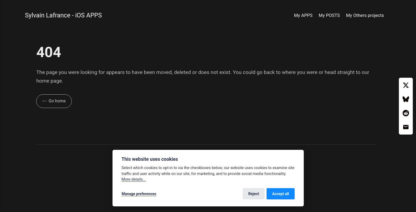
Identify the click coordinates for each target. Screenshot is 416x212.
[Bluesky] (405, 99)
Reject (253, 194)
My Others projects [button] (365, 15)
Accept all (280, 194)
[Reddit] (405, 113)
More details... (134, 179)
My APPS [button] (303, 15)
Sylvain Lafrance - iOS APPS (63, 15)
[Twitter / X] (405, 85)
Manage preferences (139, 194)
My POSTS (329, 15)
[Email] (405, 127)
